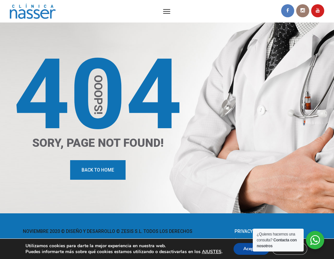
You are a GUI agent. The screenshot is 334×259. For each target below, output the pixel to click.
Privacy (244, 231)
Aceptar (251, 249)
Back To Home (98, 170)
